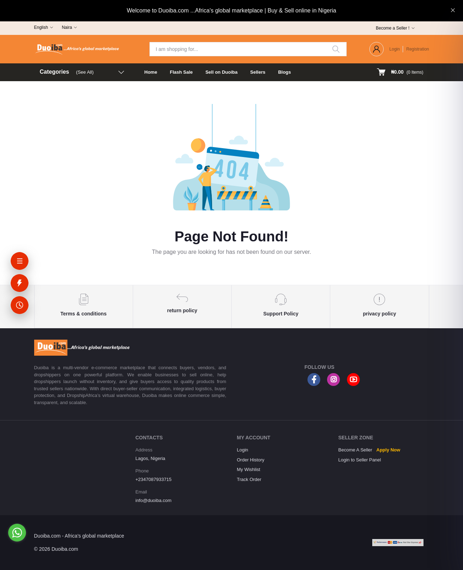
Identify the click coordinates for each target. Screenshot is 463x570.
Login (394, 49)
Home (150, 72)
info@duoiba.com (154, 500)
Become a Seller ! (393, 28)
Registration (417, 49)
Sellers (257, 72)
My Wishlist (249, 469)
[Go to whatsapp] (17, 533)
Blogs (284, 72)
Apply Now (388, 450)
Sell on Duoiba (221, 72)
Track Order (249, 479)
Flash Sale (181, 72)
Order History (250, 459)
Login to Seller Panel (359, 459)
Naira (67, 27)
